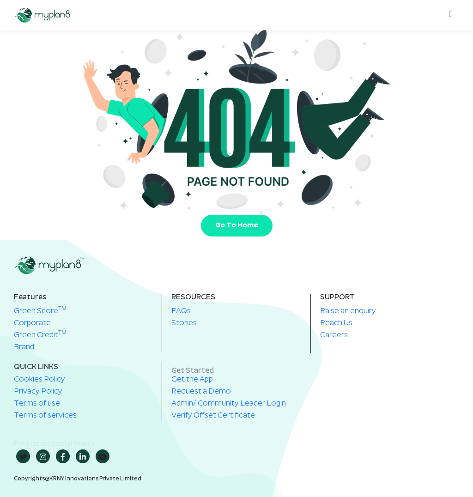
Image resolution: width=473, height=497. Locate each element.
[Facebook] (63, 456)
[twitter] (23, 456)
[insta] (43, 456)
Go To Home (236, 225)
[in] (83, 456)
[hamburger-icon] (448, 15)
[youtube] (102, 456)
